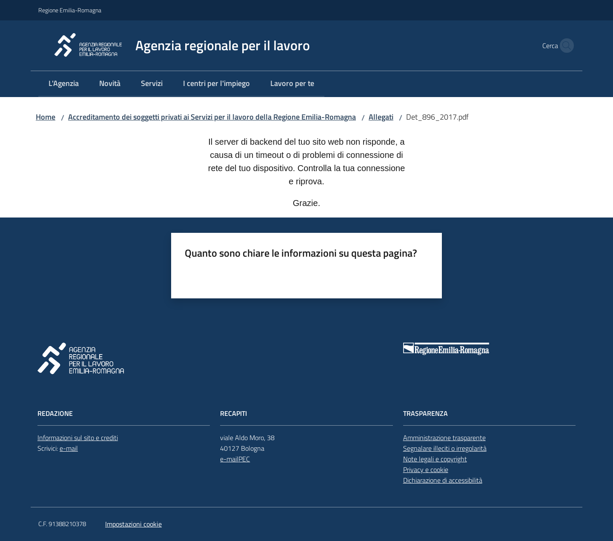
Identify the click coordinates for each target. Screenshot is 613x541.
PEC (244, 459)
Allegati (381, 117)
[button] (564, 45)
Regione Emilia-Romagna (69, 10)
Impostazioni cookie (133, 524)
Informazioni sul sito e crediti (77, 437)
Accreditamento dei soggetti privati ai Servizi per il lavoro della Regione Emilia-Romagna (212, 117)
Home (45, 117)
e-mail (69, 448)
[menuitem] (63, 84)
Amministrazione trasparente (444, 437)
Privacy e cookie (425, 469)
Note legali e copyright (435, 459)
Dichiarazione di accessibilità (442, 480)
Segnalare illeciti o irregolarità (445, 448)
